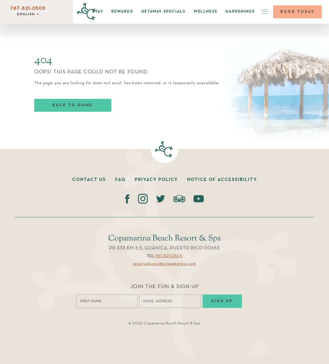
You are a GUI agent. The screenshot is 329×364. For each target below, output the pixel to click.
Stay (97, 12)
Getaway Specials (163, 12)
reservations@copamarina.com (164, 264)
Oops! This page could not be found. (91, 72)
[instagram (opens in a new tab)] (143, 199)
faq (120, 179)
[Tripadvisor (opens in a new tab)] (179, 199)
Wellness (205, 12)
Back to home (72, 105)
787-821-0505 (27, 8)
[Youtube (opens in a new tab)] (199, 199)
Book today (297, 12)
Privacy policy (156, 179)
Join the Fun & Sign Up (164, 286)
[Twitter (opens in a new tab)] (160, 199)
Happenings (240, 12)
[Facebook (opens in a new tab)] (127, 199)
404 (43, 60)
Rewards (122, 12)
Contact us (89, 179)
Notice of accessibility (222, 179)
